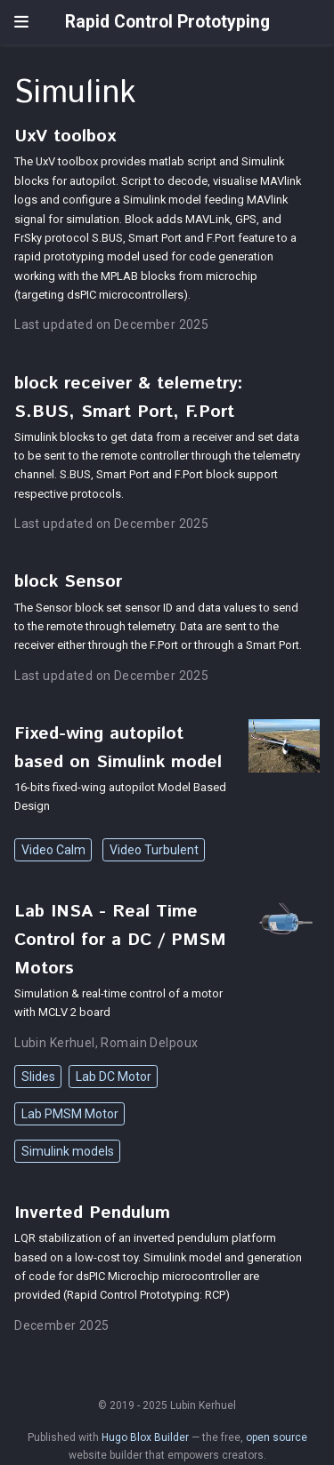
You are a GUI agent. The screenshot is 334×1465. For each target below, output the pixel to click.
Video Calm (53, 850)
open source (276, 1437)
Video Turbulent (154, 850)
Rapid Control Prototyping (167, 22)
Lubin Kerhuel (54, 1043)
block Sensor (68, 581)
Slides (38, 1076)
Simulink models (67, 1151)
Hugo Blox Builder (145, 1437)
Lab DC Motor (113, 1076)
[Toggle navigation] (21, 22)
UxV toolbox (65, 136)
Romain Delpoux (149, 1043)
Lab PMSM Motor (69, 1114)
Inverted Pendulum (92, 1212)
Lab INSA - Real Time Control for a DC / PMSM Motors (120, 940)
